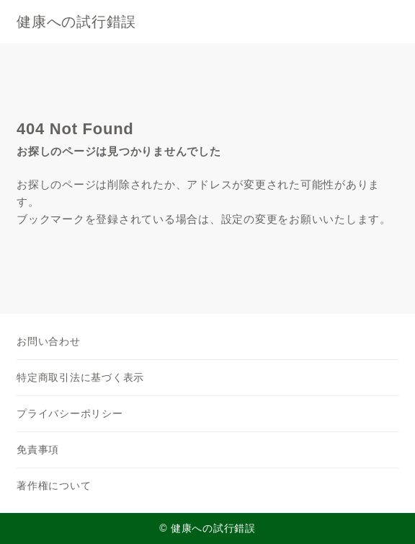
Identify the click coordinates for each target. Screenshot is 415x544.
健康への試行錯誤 (76, 21)
